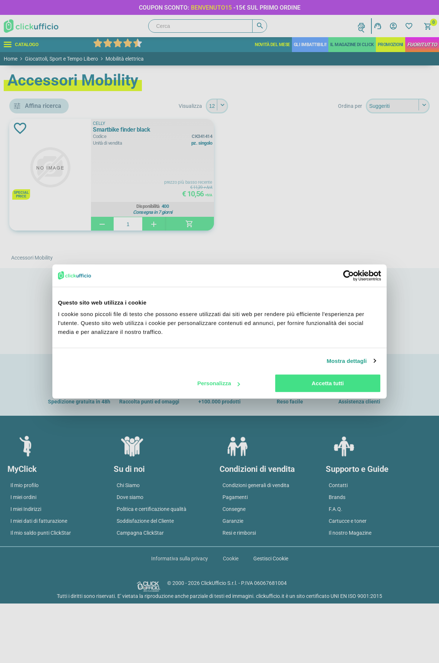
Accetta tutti (328, 383)
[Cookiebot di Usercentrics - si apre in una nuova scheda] (348, 275)
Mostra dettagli (346, 361)
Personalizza (218, 383)
